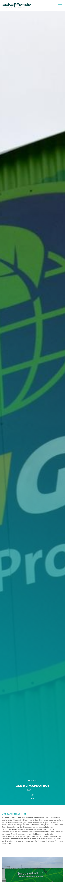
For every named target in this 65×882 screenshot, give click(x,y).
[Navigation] (60, 5)
